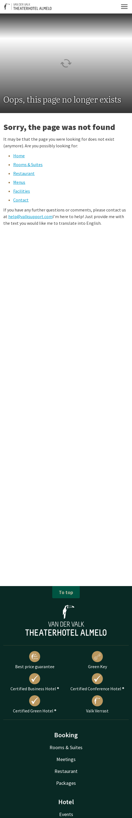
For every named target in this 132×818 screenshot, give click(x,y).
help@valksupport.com (30, 216)
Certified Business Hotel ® (34, 682)
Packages (66, 783)
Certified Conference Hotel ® (97, 682)
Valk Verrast (97, 704)
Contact (21, 200)
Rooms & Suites (28, 164)
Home (19, 155)
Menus (19, 182)
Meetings (66, 759)
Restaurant (24, 173)
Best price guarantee (34, 660)
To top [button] (66, 592)
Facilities (21, 191)
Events (66, 814)
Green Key (97, 660)
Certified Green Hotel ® (34, 704)
